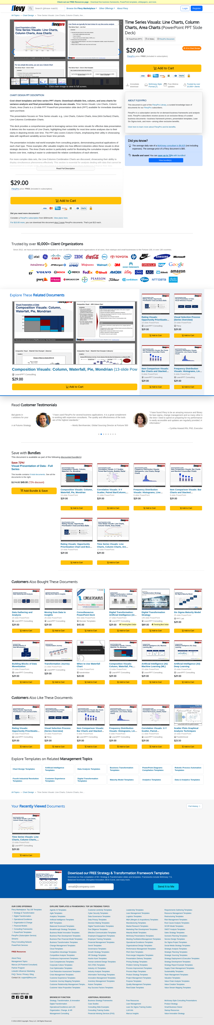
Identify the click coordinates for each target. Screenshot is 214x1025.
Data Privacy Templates (97, 920)
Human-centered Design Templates (102, 962)
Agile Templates (56, 913)
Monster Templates (87, 621)
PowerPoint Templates (22, 932)
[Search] (49, 8)
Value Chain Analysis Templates (177, 981)
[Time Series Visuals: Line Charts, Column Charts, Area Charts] (113, 530)
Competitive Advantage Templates (63, 952)
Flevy (178, 326)
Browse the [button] (81, 8)
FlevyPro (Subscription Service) (24, 936)
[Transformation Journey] (58, 650)
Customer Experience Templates (55, 779)
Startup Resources (172, 1010)
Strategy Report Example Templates (179, 965)
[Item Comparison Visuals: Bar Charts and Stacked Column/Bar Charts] (156, 355)
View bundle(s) (165, 160)
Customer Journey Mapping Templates (65, 981)
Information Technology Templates (101, 975)
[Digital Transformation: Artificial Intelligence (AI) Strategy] (123, 599)
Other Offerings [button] (106, 8)
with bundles (171, 155)
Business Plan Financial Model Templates (66, 939)
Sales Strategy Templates (175, 933)
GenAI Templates (95, 946)
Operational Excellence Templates (139, 942)
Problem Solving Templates (137, 965)
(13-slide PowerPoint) (81, 369)
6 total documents (37, 474)
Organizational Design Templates (139, 946)
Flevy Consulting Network (22, 942)
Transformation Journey (57, 663)
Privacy (26, 974)
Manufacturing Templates (136, 923)
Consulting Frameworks (22, 929)
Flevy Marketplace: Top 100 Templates (27, 910)
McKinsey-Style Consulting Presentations (181, 1001)
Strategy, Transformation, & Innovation (65, 1001)
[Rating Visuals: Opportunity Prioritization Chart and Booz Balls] (156, 304)
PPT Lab (180, 618)
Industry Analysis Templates (99, 971)
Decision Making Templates (99, 923)
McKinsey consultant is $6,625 (171, 145)
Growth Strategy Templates (98, 952)
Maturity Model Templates (122, 780)
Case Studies (93, 1004)
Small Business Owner (173, 1007)
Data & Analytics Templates (187, 780)
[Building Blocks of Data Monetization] (26, 650)
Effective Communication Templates (102, 933)
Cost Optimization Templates (61, 968)
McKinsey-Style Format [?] (155, 85)
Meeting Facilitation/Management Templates (143, 939)
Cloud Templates (56, 949)
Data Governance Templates (99, 916)
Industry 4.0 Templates (97, 968)
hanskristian (84, 672)
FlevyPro (131, 56)
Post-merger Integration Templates (139, 955)
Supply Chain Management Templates (179, 968)
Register (196, 8)
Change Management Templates (62, 946)
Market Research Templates (137, 926)
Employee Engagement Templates (101, 936)
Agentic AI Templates (58, 910)
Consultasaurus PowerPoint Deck (86, 613)
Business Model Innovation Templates (64, 933)
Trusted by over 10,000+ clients (193, 85)
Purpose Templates (133, 981)
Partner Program (18, 968)
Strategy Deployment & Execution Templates (182, 958)
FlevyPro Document (167, 39)
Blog (32, 974)
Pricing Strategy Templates (136, 962)
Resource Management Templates (178, 913)
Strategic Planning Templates (176, 952)
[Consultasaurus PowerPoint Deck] (91, 599)
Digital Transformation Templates (87, 779)
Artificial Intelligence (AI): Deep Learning (187, 665)
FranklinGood (182, 737)
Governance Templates (97, 949)
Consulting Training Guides (98, 1010)
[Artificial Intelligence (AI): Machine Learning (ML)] (156, 650)
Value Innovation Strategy (175, 1013)
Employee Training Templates (99, 939)
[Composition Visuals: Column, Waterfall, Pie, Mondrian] (74, 333)
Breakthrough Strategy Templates (63, 929)
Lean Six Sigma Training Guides (138, 1007)
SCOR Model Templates (174, 926)
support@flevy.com (28, 978)
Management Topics (19, 961)
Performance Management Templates (141, 949)
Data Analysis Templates (88, 769)
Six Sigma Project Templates (176, 942)
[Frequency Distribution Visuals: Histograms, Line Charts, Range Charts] (188, 355)
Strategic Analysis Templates (176, 949)
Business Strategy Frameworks (100, 1001)
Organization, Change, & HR (61, 1010)
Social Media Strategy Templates (177, 946)
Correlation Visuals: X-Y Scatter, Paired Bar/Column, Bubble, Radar (111, 492)
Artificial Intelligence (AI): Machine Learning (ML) (155, 665)
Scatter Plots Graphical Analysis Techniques (186, 729)
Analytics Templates (151, 780)
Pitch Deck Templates (134, 952)
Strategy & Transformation (23, 913)
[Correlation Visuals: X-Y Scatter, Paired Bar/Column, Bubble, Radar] (113, 475)
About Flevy (122, 8)
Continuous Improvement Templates (64, 958)
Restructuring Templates (174, 916)
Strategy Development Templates (178, 962)
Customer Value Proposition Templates (65, 988)
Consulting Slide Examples (98, 1007)
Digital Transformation (21, 916)
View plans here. (61, 218)
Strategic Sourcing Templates (176, 955)
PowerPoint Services (20, 945)
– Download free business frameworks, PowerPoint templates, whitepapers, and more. (107, 2)
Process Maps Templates (136, 971)
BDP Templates (56, 923)
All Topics (15, 15)
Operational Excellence (22, 919)
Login (185, 8)
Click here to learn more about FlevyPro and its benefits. (152, 127)
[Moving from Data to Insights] (58, 599)
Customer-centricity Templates (100, 910)
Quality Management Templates (138, 984)
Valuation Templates (172, 978)
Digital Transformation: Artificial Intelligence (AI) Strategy (122, 615)
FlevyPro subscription (29, 218)
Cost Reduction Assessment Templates (65, 971)
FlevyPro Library (159, 105)
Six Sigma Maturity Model (187, 612)
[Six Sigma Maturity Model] (188, 599)
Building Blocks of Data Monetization (24, 665)
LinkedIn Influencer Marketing (23, 971)
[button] (13, 52)
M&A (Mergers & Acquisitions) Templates (142, 920)
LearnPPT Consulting (25, 374)
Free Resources (132, 1001)
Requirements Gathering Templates (178, 910)
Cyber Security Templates (98, 913)
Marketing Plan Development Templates (141, 929)
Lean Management (133, 1004)
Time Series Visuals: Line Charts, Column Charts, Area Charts (112, 547)
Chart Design (28, 15)
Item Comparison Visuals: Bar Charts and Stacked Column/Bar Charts (155, 371)
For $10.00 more (17, 222)
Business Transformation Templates (121, 769)
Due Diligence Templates (98, 929)
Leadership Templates (134, 910)
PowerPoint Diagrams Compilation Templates (152, 769)
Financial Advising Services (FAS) (101, 1013)
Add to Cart (163, 68)
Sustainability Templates (174, 971)
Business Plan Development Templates (65, 936)
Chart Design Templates (24, 769)
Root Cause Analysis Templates (177, 923)
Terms (19, 974)
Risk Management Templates (176, 920)
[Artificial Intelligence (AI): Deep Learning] (188, 650)
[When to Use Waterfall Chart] (91, 650)
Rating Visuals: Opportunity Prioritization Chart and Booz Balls (155, 320)
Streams (15, 939)
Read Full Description (65, 168)
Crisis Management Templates (61, 975)
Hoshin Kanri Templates (97, 958)
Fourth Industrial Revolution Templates (26, 779)
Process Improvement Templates (139, 968)
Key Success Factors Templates (100, 988)
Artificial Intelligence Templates (54, 769)
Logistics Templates (134, 916)
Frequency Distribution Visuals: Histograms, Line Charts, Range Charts (187, 371)
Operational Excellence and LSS (62, 1007)
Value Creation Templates (175, 984)
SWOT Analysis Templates (175, 929)
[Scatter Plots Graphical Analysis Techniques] (188, 715)
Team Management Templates (176, 975)
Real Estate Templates (135, 988)
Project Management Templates (138, 978)
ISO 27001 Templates (96, 965)
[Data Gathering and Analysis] (26, 599)
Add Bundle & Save (34, 490)
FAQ (13, 974)
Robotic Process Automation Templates (188, 769)
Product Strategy (171, 1004)
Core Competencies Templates (62, 962)
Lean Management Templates (137, 913)
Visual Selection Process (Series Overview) (187, 318)
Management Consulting (59, 1013)
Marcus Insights (132, 1013)
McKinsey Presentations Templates (140, 936)
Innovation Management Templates (102, 978)
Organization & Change (22, 923)
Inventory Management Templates (101, 981)
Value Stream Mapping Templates (178, 988)
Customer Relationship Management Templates (68, 984)
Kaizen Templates (95, 984)
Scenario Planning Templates (176, 936)
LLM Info (129, 1010)
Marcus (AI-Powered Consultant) (24, 965)
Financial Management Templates (101, 942)
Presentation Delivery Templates (139, 958)
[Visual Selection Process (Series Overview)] (188, 304)
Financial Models (19, 926)
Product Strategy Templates (137, 975)
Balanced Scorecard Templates (62, 926)
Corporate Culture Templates (61, 965)
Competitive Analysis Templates (62, 955)
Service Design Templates (175, 939)
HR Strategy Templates (97, 955)
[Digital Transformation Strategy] (156, 599)
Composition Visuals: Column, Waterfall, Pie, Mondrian (77, 491)
